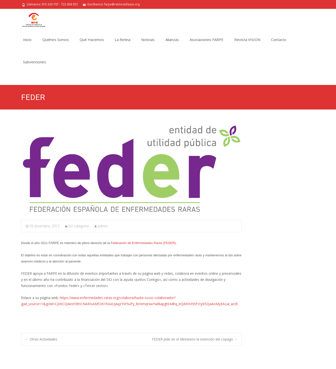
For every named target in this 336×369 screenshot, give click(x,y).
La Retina (122, 39)
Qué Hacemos (92, 39)
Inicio (27, 39)
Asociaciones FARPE (207, 39)
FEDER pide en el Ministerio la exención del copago (194, 339)
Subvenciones (34, 61)
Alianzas (172, 39)
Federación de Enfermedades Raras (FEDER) (143, 243)
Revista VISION (247, 39)
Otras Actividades (41, 339)
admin (103, 226)
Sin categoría (78, 226)
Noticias (148, 39)
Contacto (278, 39)
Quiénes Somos (55, 39)
